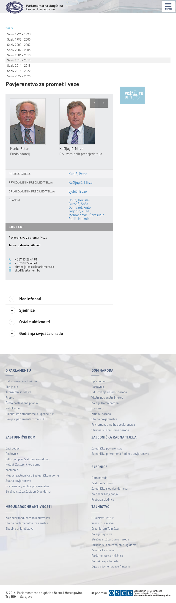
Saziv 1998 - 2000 (18, 39)
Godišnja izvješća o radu (36, 333)
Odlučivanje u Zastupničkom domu (28, 459)
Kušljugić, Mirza (81, 182)
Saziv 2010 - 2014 (18, 60)
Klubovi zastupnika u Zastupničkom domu (32, 475)
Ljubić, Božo (78, 191)
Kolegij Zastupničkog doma (23, 464)
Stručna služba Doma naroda (110, 430)
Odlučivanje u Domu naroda (109, 392)
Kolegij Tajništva (101, 534)
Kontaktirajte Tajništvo (105, 561)
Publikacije (13, 408)
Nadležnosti (25, 299)
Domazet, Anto (80, 207)
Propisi (10, 397)
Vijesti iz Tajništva (102, 523)
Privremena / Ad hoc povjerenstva (113, 424)
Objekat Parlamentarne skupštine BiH (30, 414)
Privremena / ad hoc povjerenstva (27, 486)
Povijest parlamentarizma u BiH (26, 419)
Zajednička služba (103, 550)
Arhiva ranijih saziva (18, 392)
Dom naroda (99, 478)
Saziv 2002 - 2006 (18, 50)
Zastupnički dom (102, 483)
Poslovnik (97, 387)
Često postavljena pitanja (22, 403)
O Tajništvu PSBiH (102, 518)
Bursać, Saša (78, 204)
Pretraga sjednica (102, 499)
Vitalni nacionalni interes (107, 397)
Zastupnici (12, 470)
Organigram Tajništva (105, 528)
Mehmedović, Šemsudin (86, 215)
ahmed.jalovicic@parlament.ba (34, 267)
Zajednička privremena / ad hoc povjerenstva (120, 453)
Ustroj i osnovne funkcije (21, 381)
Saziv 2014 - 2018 (18, 65)
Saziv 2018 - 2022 (18, 71)
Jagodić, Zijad (79, 211)
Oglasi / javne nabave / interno (111, 566)
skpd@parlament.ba (27, 270)
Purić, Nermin (79, 219)
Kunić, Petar (78, 174)
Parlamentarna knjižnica (107, 555)
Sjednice (22, 310)
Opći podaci (98, 381)
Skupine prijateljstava (19, 528)
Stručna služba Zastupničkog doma (28, 491)
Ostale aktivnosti (29, 322)
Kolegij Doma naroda (105, 403)
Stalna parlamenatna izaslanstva (27, 523)
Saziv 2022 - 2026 (18, 76)
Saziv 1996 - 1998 (18, 34)
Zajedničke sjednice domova (109, 488)
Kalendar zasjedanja (104, 494)
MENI (168, 7)
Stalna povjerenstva (104, 419)
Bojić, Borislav (79, 200)
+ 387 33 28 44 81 (26, 259)
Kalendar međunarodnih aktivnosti (28, 518)
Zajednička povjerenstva (107, 448)
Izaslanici (97, 408)
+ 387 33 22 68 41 (26, 263)
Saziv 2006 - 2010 (18, 55)
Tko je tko (12, 387)
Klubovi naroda (101, 414)
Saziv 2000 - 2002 (18, 44)
